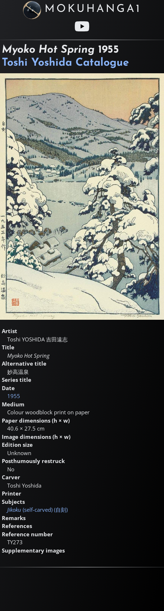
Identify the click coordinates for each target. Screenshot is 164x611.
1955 (13, 396)
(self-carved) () (37, 509)
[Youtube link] (82, 26)
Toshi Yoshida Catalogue (65, 63)
